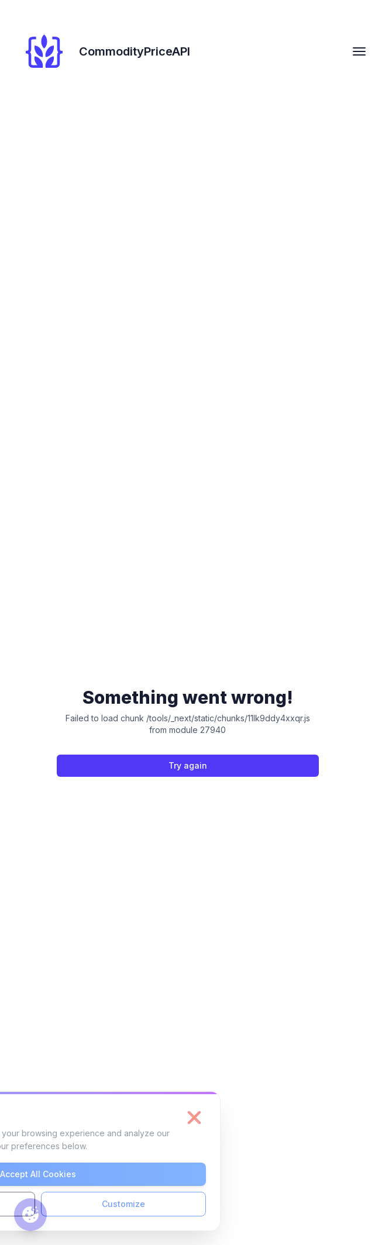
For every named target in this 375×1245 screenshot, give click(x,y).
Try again (187, 765)
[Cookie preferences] (30, 1214)
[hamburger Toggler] (359, 51)
